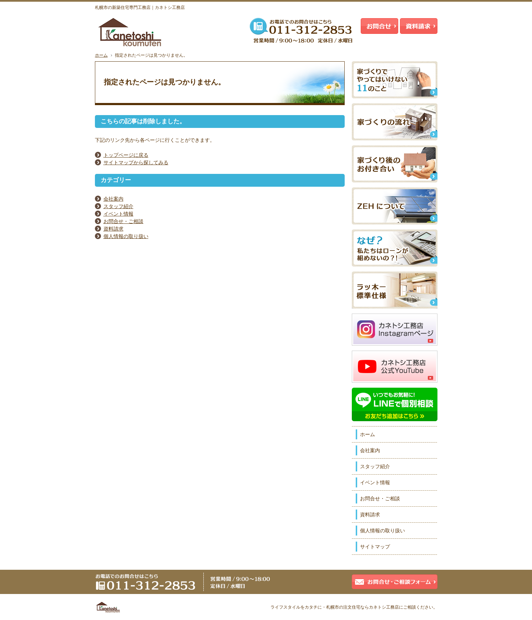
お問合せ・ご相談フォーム (394, 581)
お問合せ (379, 26)
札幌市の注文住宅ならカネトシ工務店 (362, 607)
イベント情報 (118, 214)
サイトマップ (375, 546)
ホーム (367, 434)
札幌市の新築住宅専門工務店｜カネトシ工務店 (140, 7)
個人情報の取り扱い (125, 236)
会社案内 (113, 199)
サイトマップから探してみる (135, 162)
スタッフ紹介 (118, 206)
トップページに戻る (125, 155)
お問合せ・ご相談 (123, 221)
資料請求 (113, 229)
